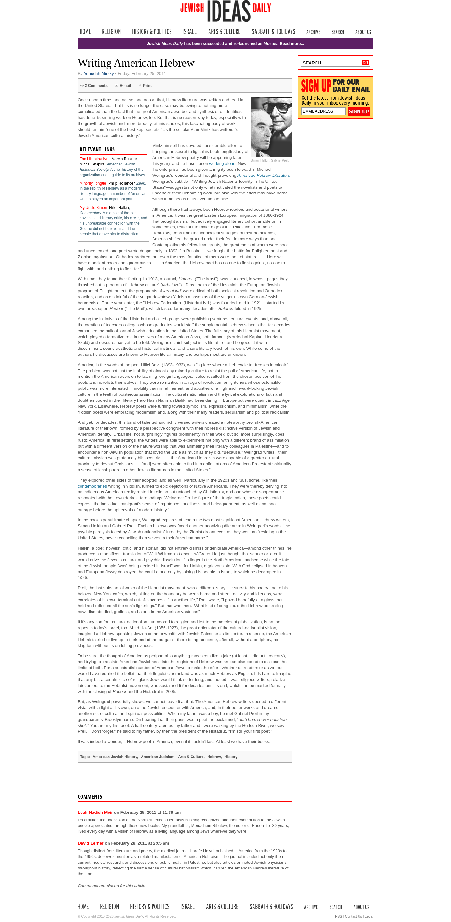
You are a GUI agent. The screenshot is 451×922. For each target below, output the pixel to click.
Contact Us (353, 916)
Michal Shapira (92, 164)
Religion (111, 31)
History (231, 757)
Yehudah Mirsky (99, 73)
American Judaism (158, 757)
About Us (363, 31)
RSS (338, 916)
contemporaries (92, 486)
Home (85, 31)
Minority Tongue (93, 183)
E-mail (125, 85)
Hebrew (214, 757)
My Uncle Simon (93, 207)
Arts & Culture (224, 31)
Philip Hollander (121, 183)
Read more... (292, 43)
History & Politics (151, 31)
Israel (190, 31)
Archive (313, 31)
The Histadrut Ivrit (94, 159)
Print (147, 85)
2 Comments (96, 85)
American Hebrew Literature (263, 175)
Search (338, 31)
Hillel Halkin (119, 207)
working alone (222, 163)
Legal (369, 916)
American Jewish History (114, 757)
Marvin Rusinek (124, 159)
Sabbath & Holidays (273, 31)
